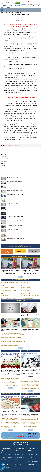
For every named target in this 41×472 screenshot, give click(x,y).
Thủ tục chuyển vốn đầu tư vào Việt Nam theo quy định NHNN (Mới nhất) (30, 378)
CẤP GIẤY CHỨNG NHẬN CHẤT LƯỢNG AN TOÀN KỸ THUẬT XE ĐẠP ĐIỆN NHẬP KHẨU (11, 378)
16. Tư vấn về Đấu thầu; (25, 288)
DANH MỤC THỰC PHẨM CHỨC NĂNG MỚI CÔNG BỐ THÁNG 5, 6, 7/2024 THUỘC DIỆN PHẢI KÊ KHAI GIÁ (10, 354)
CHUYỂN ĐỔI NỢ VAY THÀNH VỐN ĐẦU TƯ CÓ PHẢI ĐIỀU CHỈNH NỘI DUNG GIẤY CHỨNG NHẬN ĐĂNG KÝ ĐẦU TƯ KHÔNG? (10, 382)
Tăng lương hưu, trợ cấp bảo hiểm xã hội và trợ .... (15, 220)
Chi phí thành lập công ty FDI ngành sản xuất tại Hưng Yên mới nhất (31, 385)
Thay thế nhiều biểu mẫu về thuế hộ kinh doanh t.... (15, 216)
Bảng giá (3, 163)
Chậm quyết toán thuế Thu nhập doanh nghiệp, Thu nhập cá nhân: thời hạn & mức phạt (30, 427)
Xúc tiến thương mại (5, 161)
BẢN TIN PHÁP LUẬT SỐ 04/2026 (6, 344)
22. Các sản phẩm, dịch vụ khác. (27, 298)
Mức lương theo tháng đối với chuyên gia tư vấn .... (15, 212)
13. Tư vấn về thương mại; (26, 284)
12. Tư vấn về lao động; (25, 282)
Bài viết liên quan (5, 173)
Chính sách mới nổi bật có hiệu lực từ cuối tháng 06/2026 (9, 330)
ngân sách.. (6, 145)
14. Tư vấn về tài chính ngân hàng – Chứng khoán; (29, 285)
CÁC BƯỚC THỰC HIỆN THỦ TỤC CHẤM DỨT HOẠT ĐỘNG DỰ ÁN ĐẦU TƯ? (10, 381)
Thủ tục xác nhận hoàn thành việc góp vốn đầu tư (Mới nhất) (30, 354)
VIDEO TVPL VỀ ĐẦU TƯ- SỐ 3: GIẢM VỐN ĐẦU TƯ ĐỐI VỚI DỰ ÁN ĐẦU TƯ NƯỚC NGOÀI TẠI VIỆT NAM (10, 272)
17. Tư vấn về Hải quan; (25, 290)
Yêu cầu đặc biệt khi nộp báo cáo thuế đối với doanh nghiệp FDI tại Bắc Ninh (30, 423)
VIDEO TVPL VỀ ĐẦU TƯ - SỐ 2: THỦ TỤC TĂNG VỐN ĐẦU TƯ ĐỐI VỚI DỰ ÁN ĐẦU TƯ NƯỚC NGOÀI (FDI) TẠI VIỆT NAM (30, 272)
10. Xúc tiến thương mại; (5, 296)
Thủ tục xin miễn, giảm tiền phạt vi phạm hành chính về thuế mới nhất (29, 397)
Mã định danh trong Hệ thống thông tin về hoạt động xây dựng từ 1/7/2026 (30, 315)
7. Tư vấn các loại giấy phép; (6, 292)
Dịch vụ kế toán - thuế (6, 159)
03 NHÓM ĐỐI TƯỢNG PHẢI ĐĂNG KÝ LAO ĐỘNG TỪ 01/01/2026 (9, 426)
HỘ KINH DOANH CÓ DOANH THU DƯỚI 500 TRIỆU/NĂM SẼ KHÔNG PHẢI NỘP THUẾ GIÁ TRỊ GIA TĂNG (10, 423)
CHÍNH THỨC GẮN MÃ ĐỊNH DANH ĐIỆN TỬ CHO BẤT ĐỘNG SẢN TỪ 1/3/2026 (10, 419)
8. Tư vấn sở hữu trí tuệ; (5, 293)
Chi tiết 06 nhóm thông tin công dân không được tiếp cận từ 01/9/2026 (11, 337)
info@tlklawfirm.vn (19, 465)
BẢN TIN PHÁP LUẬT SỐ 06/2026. (12, 177)
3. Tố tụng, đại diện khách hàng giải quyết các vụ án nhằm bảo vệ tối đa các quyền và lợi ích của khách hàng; (10, 285)
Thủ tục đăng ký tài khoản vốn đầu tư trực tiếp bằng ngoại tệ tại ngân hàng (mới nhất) (30, 380)
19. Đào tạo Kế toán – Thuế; (26, 293)
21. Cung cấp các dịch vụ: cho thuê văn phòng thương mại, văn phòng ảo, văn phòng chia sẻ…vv (30, 297)
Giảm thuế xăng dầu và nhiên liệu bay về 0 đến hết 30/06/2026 (10, 345)
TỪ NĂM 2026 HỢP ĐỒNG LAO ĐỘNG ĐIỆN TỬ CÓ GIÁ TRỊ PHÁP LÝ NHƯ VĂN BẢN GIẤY (10, 422)
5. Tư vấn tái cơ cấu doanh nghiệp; (7, 288)
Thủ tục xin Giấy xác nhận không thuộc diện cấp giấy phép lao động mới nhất (10, 397)
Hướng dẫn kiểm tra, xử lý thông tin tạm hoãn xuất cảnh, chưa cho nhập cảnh (29, 330)
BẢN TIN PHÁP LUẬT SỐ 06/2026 (6, 314)
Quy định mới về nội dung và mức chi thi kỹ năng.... (15, 194)
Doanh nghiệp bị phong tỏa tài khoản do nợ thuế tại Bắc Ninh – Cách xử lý (31, 422)
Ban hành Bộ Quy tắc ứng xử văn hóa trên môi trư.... (15, 238)
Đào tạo (3, 165)
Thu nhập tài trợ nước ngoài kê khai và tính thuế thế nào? (30, 419)
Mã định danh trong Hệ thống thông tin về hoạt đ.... (15, 181)
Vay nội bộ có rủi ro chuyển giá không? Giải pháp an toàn (10, 418)
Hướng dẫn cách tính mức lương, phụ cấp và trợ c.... (16, 198)
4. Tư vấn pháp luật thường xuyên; (7, 287)
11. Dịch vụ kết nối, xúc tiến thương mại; (8, 298)
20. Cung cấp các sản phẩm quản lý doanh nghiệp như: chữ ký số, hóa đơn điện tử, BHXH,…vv (30, 295)
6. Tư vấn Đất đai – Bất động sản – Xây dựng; (9, 290)
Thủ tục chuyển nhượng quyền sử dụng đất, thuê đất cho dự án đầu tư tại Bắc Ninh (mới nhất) (31, 381)
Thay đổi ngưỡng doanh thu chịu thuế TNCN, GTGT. (15, 225)
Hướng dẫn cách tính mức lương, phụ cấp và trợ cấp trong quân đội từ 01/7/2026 (13, 334)
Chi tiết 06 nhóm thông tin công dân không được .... (15, 207)
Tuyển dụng (4, 167)
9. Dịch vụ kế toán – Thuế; (6, 295)
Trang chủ (4, 154)
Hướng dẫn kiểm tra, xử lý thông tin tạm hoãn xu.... (15, 190)
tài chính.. (10, 145)
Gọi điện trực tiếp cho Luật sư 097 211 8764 (7, 251)
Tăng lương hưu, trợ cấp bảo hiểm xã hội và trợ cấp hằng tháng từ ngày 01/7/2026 (13, 341)
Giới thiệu (4, 156)
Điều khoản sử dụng (25, 470)
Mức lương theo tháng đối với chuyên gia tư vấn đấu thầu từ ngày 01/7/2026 (12, 338)
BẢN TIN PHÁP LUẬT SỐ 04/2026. (12, 229)
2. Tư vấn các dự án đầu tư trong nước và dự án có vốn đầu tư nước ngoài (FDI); (10, 284)
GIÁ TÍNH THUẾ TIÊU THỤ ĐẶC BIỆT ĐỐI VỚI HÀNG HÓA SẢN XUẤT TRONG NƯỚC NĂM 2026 (10, 425)
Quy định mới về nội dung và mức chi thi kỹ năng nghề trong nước (11, 333)
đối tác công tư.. (18, 145)
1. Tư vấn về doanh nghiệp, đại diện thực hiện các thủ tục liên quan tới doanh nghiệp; (10, 282)
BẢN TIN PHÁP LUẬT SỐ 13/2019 (20, 14)
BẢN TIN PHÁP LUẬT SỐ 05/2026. (12, 203)
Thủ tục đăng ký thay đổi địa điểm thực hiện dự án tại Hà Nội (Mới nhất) (30, 384)
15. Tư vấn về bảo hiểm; (25, 287)
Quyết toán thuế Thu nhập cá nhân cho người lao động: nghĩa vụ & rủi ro (30, 426)
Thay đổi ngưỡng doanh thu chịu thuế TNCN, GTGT (9, 342)
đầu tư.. (13, 145)
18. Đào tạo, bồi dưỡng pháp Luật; (27, 292)
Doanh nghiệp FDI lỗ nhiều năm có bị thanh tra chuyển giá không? (30, 418)
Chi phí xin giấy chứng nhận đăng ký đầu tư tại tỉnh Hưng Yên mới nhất (30, 388)
